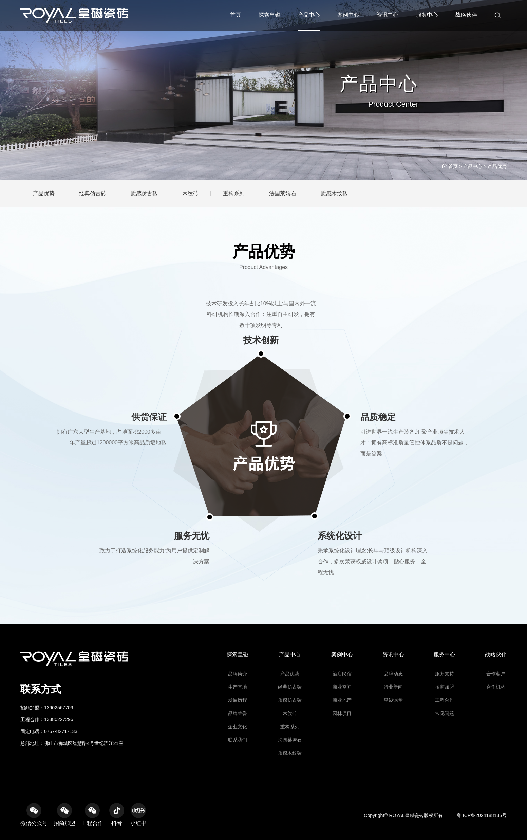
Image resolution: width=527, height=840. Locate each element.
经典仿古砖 (290, 720)
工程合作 (444, 729)
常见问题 (444, 738)
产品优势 (497, 166)
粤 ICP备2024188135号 (482, 815)
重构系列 (290, 747)
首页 (235, 15)
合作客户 (496, 711)
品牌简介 (237, 711)
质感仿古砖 (290, 729)
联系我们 (237, 756)
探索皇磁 (269, 15)
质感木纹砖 (290, 765)
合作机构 (496, 720)
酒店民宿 (342, 711)
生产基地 (237, 720)
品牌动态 (393, 711)
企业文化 (237, 747)
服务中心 (427, 15)
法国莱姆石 (290, 756)
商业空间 (342, 720)
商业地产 (342, 729)
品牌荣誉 (237, 738)
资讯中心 (387, 15)
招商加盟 (444, 720)
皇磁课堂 (393, 729)
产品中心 (309, 15)
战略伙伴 (466, 15)
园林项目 (342, 738)
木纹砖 (290, 738)
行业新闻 (393, 720)
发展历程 (237, 729)
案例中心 (348, 15)
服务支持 (444, 711)
